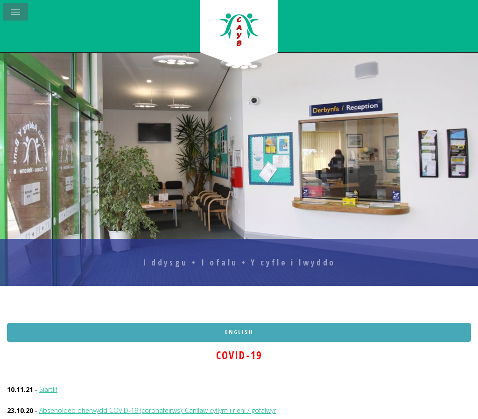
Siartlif (48, 389)
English (239, 332)
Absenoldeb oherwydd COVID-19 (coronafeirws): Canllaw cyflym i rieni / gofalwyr (157, 410)
